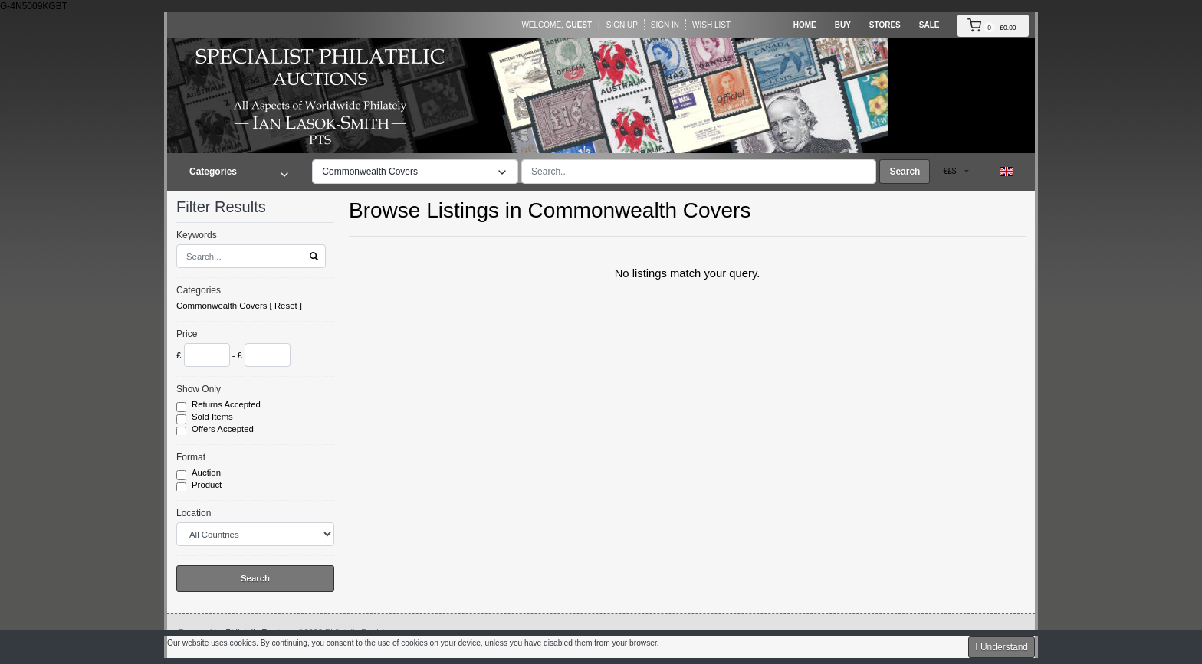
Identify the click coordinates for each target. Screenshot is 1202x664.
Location (193, 513)
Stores (885, 25)
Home (804, 25)
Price (186, 334)
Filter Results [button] (230, 206)
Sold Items (213, 417)
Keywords (196, 235)
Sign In (665, 25)
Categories (198, 290)
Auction (207, 473)
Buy (843, 25)
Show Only (198, 389)
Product (208, 485)
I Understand (1001, 647)
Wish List (711, 25)
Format (190, 457)
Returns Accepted (227, 405)
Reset (285, 305)
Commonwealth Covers (221, 305)
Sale (929, 25)
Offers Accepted (224, 429)
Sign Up (622, 25)
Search (904, 171)
